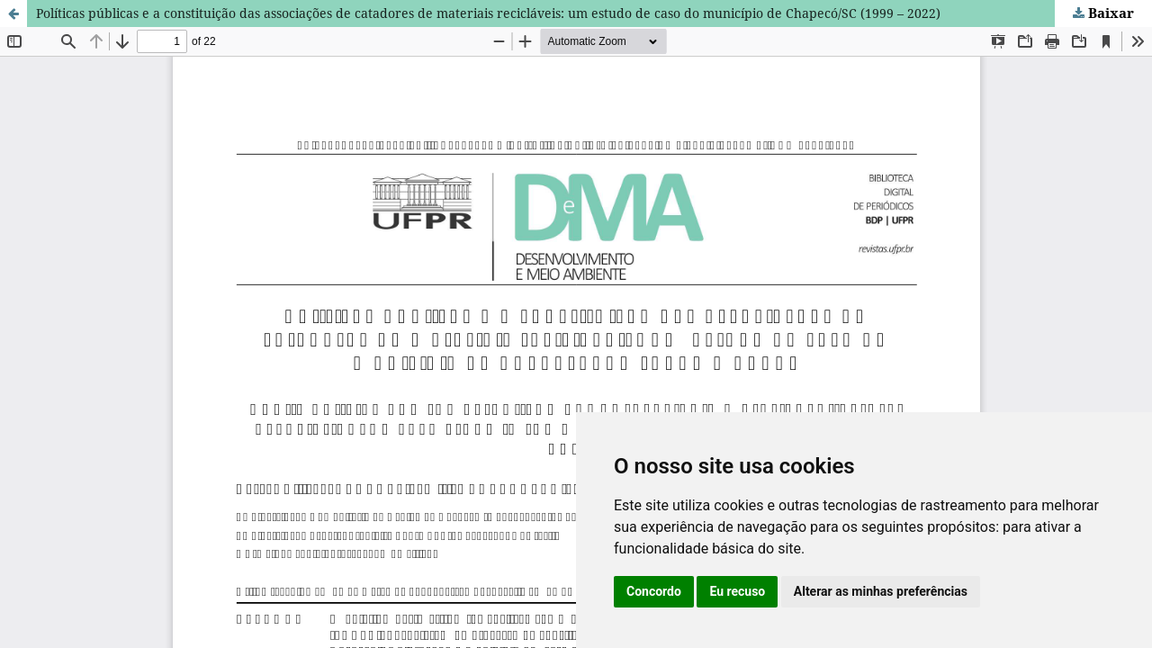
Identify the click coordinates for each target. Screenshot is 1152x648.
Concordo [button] (653, 591)
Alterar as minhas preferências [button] (881, 591)
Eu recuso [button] (737, 591)
